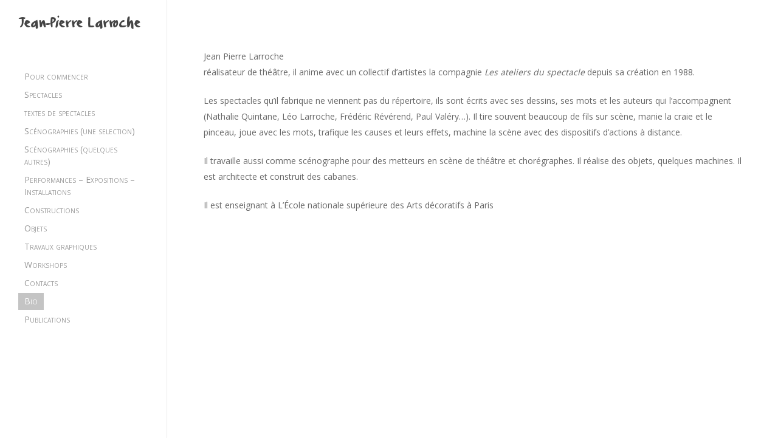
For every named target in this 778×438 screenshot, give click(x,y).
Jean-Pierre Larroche (79, 25)
